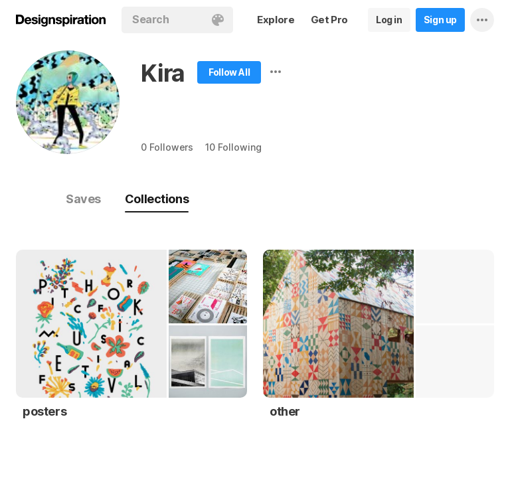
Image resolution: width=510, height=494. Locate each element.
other (285, 411)
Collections (157, 199)
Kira (163, 73)
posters (44, 411)
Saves (83, 199)
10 (233, 147)
